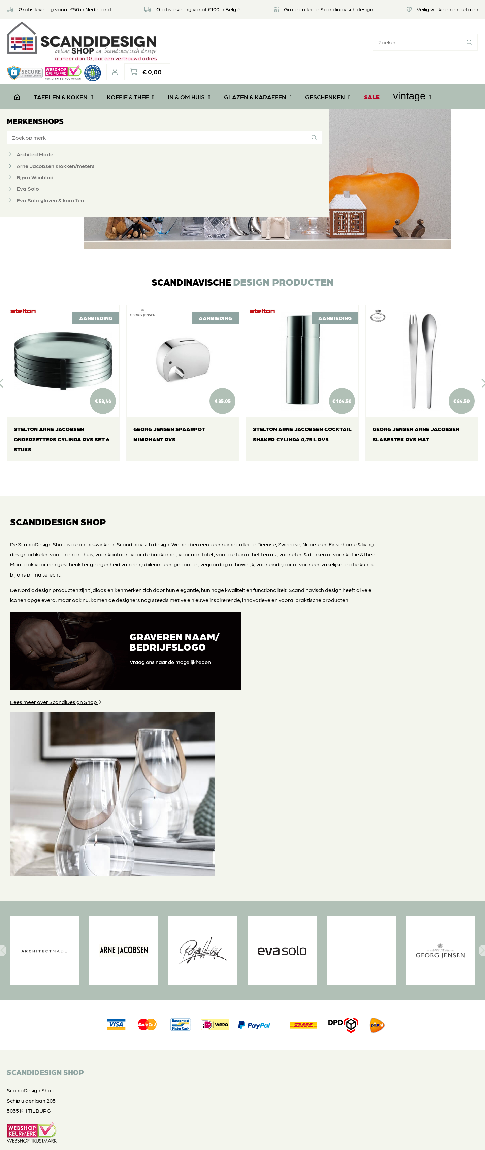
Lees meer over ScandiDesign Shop (55, 750)
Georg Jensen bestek (43, 201)
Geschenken (328, 74)
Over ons (186, 984)
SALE (372, 74)
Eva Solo (28, 167)
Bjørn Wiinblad (35, 155)
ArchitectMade (35, 132)
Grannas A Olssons (40, 212)
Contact (185, 1045)
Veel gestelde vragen (200, 994)
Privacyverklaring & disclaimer (241, 1138)
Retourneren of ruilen (201, 1005)
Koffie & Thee (131, 74)
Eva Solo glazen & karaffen (50, 178)
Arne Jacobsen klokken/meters (56, 144)
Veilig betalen (191, 1015)
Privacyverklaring (196, 1025)
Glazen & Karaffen (258, 74)
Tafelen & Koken (63, 74)
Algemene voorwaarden (205, 1035)
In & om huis (189, 74)
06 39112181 (26, 1076)
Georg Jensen (34, 189)
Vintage (412, 73)
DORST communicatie (334, 1138)
